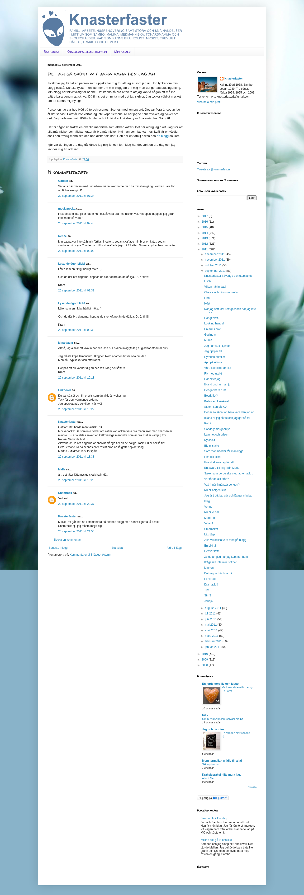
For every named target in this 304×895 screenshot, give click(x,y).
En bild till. (210, 545)
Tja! (206, 590)
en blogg (163, 136)
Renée (62, 236)
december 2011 (215, 254)
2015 (205, 227)
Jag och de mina (213, 729)
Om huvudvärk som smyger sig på (222, 718)
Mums (208, 340)
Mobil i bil (210, 518)
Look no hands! (214, 323)
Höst (207, 303)
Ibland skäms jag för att (219, 462)
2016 (205, 221)
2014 (205, 232)
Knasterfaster (67, 421)
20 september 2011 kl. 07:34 (76, 195)
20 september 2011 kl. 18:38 (76, 456)
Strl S (207, 595)
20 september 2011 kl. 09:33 (76, 290)
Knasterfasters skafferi (86, 51)
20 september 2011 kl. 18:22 (76, 409)
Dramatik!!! (211, 584)
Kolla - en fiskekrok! (216, 401)
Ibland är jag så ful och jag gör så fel (227, 418)
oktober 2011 (213, 265)
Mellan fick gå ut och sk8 (216, 840)
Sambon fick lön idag (214, 818)
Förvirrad (210, 579)
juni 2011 (211, 619)
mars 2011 (212, 635)
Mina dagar (65, 342)
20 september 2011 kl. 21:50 (76, 531)
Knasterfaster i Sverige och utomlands (228, 275)
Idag (207, 501)
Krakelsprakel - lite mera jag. (221, 774)
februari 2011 (214, 641)
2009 (205, 659)
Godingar (210, 334)
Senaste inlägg (58, 547)
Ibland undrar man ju (217, 384)
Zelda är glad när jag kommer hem (226, 556)
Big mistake (211, 445)
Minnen (209, 567)
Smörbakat (211, 529)
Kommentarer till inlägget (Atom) (90, 554)
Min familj (122, 51)
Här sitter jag (212, 379)
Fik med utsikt (213, 373)
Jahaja (208, 601)
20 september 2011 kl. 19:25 (76, 480)
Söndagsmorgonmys (217, 429)
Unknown (64, 390)
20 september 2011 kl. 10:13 (76, 377)
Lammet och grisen (216, 434)
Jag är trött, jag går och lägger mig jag (228, 495)
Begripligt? (211, 395)
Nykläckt (209, 440)
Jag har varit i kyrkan (217, 345)
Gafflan (63, 181)
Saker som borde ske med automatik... (228, 473)
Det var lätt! (211, 551)
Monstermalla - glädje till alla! (222, 760)
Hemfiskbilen (212, 457)
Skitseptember (210, 764)
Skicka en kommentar (67, 539)
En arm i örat (212, 329)
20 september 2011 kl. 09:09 (76, 251)
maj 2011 (211, 624)
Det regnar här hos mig (218, 573)
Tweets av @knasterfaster (213, 169)
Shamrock (65, 493)
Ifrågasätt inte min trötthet (220, 562)
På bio (208, 423)
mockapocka (67, 208)
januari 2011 (213, 647)
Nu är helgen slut (215, 490)
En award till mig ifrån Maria (221, 467)
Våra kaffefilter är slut (217, 368)
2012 (205, 243)
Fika (207, 298)
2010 (205, 654)
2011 (205, 249)
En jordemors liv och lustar (220, 683)
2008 (205, 665)
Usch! (208, 281)
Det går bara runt (215, 390)
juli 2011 (210, 613)
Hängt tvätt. (211, 318)
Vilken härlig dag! (215, 286)
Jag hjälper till (213, 351)
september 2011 (215, 270)
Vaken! (208, 523)
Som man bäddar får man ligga (223, 451)
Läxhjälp (209, 534)
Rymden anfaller (214, 357)
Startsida (51, 51)
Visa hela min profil (209, 102)
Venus (208, 506)
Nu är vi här (211, 512)
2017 (205, 216)
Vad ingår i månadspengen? (222, 484)
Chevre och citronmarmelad (221, 292)
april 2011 (211, 630)
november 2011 (215, 259)
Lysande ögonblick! (71, 263)
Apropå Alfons (213, 362)
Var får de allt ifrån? (216, 479)
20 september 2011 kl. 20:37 (76, 504)
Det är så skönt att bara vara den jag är (229, 412)
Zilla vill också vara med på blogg (225, 540)
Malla (61, 469)
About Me (208, 778)
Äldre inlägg (174, 547)
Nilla (205, 715)
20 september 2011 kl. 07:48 (76, 223)
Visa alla (252, 787)
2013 (205, 238)
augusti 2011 (213, 608)
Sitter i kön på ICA (215, 406)
